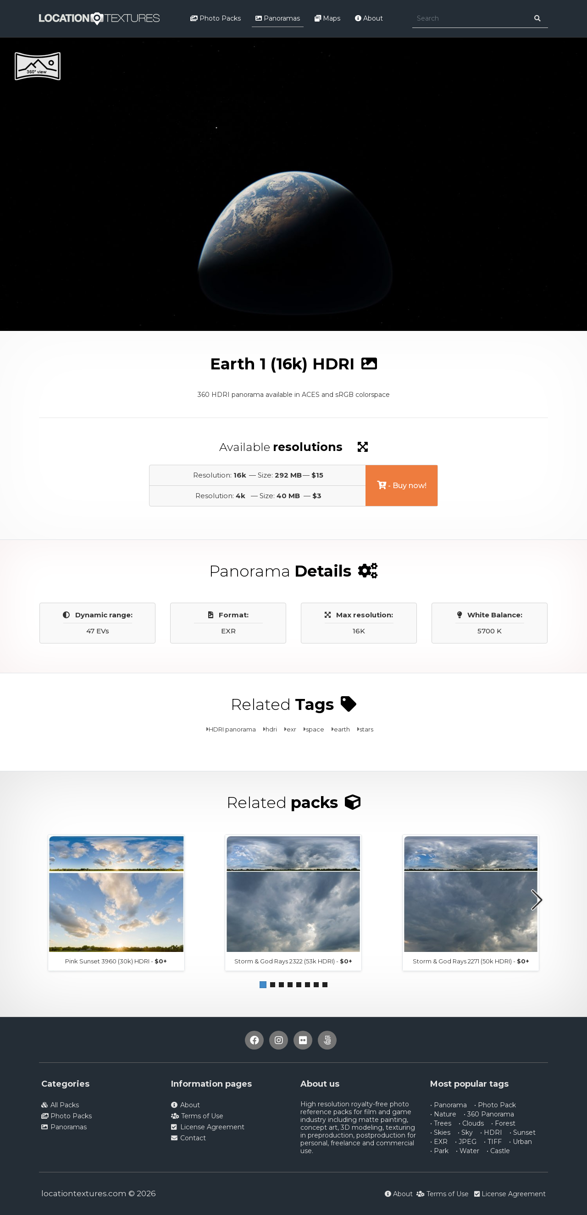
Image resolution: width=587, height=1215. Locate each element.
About (369, 18)
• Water (467, 1151)
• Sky (465, 1132)
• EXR (439, 1142)
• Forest (503, 1123)
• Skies (440, 1132)
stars (366, 729)
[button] (263, 984)
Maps (327, 18)
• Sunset (522, 1132)
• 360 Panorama (489, 1114)
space (315, 729)
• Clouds (471, 1123)
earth (342, 729)
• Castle (498, 1151)
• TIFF (493, 1142)
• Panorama (448, 1105)
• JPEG (465, 1142)
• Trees (440, 1123)
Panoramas (277, 18)
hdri (271, 729)
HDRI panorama (232, 729)
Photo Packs (215, 18)
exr (291, 729)
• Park (439, 1151)
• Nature (443, 1114)
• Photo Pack (495, 1105)
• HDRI (491, 1132)
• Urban (520, 1142)
